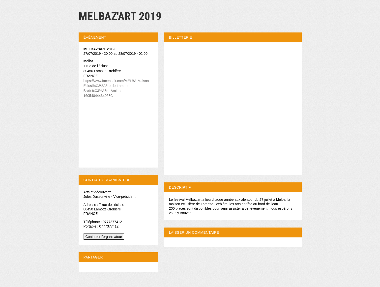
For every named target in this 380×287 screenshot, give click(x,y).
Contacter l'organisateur (104, 237)
